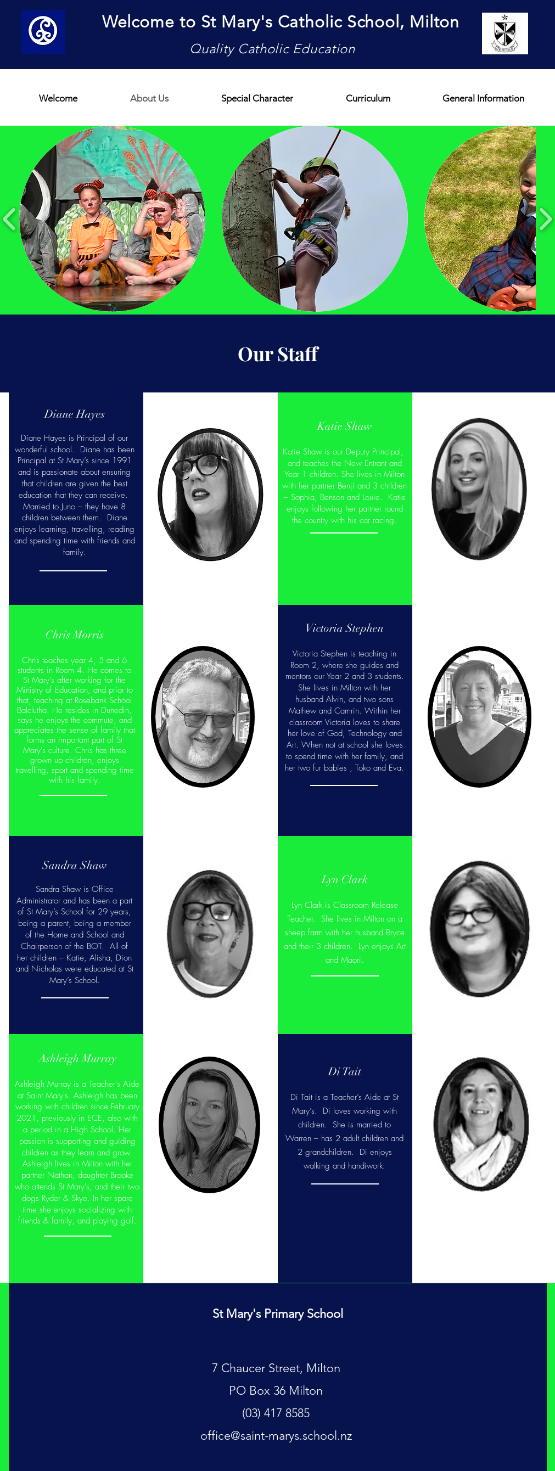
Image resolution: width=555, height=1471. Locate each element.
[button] (112, 219)
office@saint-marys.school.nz (276, 1435)
